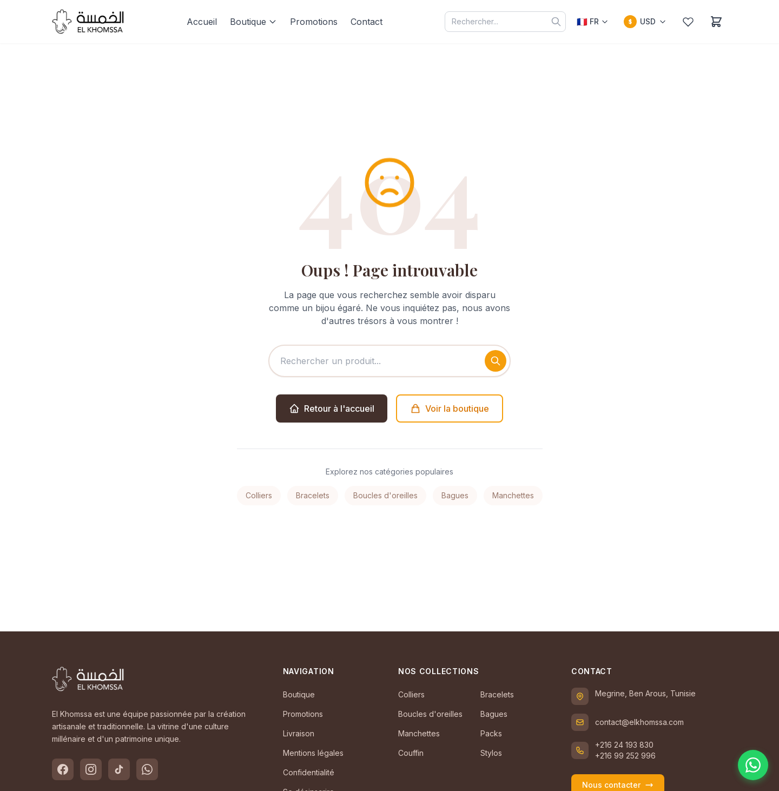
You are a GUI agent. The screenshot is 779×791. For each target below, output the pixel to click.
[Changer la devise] (645, 21)
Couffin (411, 752)
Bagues (454, 495)
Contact (366, 21)
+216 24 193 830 (624, 744)
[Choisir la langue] (592, 21)
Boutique (253, 21)
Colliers (259, 495)
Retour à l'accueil (331, 408)
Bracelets (312, 495)
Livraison (298, 733)
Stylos (491, 752)
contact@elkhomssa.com (639, 722)
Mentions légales (313, 752)
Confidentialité (308, 772)
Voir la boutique (449, 408)
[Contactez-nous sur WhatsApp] (753, 765)
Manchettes (513, 495)
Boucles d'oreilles (385, 495)
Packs (491, 733)
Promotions (314, 21)
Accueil (202, 21)
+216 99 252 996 (625, 755)
